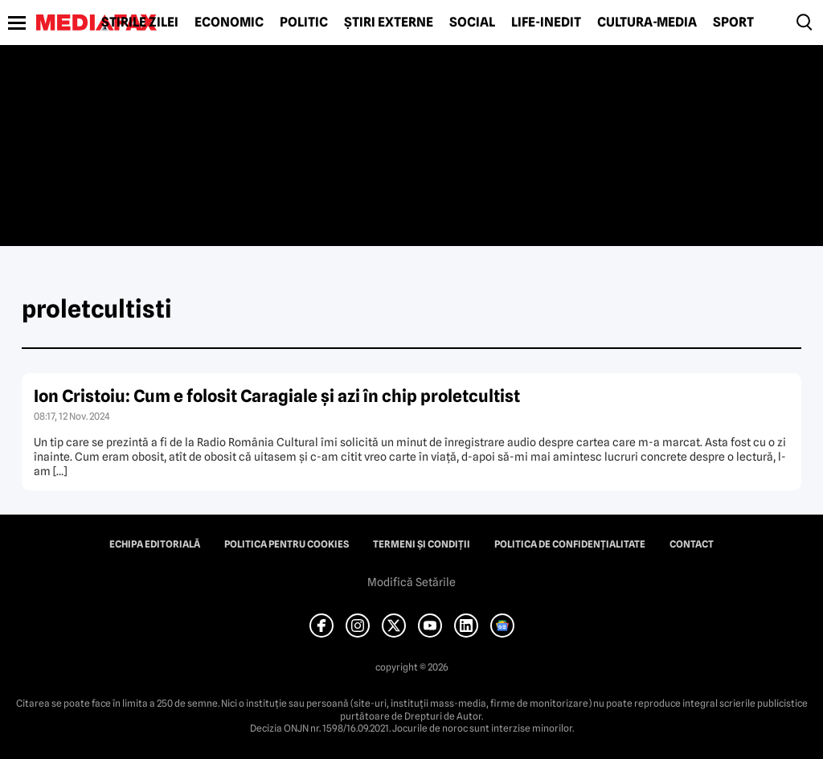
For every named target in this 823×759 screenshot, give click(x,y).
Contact (691, 544)
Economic (229, 22)
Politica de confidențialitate (569, 544)
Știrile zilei (139, 22)
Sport (733, 22)
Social (472, 22)
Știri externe (388, 22)
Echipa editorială (154, 544)
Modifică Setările (411, 582)
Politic (304, 22)
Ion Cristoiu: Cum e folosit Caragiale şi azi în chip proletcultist (277, 396)
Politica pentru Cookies (286, 544)
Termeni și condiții (421, 544)
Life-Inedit (546, 22)
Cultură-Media (647, 22)
